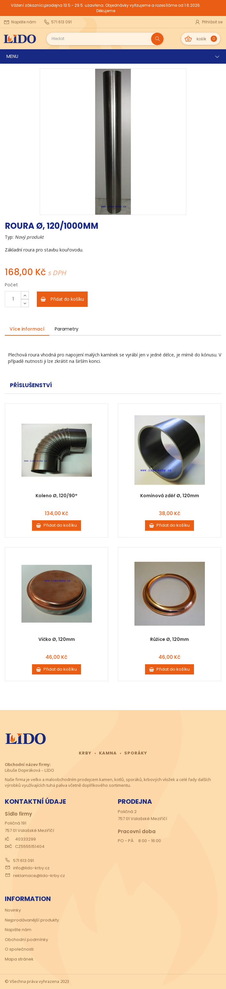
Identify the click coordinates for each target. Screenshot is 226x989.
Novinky (13, 910)
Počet (11, 285)
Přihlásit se (208, 22)
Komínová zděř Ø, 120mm (169, 495)
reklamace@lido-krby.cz (39, 876)
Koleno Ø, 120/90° (56, 495)
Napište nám (18, 930)
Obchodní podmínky (26, 940)
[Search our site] (98, 39)
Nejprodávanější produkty (32, 920)
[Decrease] (25, 303)
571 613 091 (23, 860)
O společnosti (19, 949)
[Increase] (25, 295)
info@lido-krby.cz (31, 868)
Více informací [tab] (27, 329)
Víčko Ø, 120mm (56, 639)
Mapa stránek (19, 959)
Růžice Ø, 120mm (169, 639)
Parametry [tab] (66, 329)
